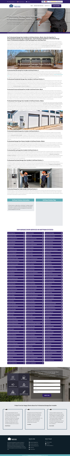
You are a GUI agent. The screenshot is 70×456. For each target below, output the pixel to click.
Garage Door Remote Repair (30, 311)
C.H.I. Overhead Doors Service (12, 249)
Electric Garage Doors (11, 274)
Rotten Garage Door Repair (49, 325)
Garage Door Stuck (29, 345)
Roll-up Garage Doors (48, 314)
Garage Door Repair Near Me (30, 317)
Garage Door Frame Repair (12, 348)
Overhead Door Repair (48, 291)
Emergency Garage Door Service (13, 277)
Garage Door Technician (30, 348)
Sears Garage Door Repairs (49, 331)
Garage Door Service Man (30, 328)
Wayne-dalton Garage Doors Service (51, 351)
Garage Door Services (38, 5)
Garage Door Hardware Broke (12, 362)
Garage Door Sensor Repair (30, 325)
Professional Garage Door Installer (50, 303)
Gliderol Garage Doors (48, 263)
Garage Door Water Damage (49, 232)
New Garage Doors (48, 286)
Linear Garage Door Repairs (49, 277)
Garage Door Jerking (29, 255)
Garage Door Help (29, 235)
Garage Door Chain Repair (12, 308)
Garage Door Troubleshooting (31, 362)
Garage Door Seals (11, 314)
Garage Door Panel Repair (30, 300)
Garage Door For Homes (11, 339)
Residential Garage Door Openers (50, 308)
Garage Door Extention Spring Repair (13, 331)
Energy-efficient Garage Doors (12, 280)
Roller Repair (47, 317)
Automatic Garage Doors (34, 443)
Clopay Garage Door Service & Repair (13, 260)
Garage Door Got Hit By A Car (12, 353)
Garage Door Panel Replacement (31, 297)
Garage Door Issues (29, 252)
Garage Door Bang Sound (12, 291)
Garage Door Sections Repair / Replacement (33, 322)
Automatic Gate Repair (11, 243)
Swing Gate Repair (48, 345)
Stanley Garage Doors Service (49, 339)
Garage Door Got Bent (11, 351)
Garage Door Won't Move (49, 243)
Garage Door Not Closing (30, 274)
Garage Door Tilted (29, 351)
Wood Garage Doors (48, 356)
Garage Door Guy (10, 356)
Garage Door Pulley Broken (30, 305)
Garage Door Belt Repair (11, 297)
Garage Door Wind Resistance (50, 238)
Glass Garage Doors (48, 260)
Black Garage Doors (11, 246)
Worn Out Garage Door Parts (49, 359)
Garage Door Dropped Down (12, 317)
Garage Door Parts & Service (30, 303)
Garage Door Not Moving (30, 277)
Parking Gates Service (48, 300)
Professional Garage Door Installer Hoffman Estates (18, 33)
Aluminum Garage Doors (11, 232)
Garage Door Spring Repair (30, 334)
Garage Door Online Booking (30, 283)
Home (32, 5)
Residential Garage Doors (49, 311)
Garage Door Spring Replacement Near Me (33, 339)
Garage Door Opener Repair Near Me (32, 294)
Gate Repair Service (48, 255)
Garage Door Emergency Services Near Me (14, 325)
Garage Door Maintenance (30, 266)
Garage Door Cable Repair (12, 303)
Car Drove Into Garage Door (12, 252)
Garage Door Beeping (11, 294)
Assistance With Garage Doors (12, 238)
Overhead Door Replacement (49, 294)
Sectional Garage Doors (49, 334)
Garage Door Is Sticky (29, 249)
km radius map (49, 213)
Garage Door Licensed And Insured (31, 257)
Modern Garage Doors (48, 283)
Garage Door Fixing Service (12, 334)
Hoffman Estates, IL (11, 1)
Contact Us (47, 5)
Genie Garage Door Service (49, 257)
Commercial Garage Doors (12, 266)
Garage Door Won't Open (49, 246)
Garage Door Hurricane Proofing (31, 238)
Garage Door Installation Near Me (31, 243)
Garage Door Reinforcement (30, 308)
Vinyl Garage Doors (48, 348)
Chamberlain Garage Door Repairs (13, 257)
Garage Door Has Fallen (30, 232)
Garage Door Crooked (11, 311)
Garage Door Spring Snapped (30, 342)
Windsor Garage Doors (48, 353)
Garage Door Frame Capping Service (13, 345)
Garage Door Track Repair (30, 359)
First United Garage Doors (12, 286)
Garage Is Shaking (48, 252)
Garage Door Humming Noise (12, 359)
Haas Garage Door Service (49, 266)
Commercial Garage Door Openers (13, 263)
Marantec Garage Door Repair (49, 280)
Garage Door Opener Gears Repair (31, 286)
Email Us (28, 1)
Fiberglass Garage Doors (11, 283)
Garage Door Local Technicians (31, 260)
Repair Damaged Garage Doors (50, 305)
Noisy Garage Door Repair (30, 269)
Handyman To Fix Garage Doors (50, 269)
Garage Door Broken (11, 300)
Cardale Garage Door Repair (12, 255)
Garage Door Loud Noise (30, 263)
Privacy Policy (32, 448)
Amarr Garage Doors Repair (12, 235)
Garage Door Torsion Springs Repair (32, 356)
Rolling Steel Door (48, 322)
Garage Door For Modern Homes (13, 342)
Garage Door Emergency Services (13, 322)
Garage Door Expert (11, 328)
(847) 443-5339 (56, 5)
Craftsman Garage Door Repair (12, 269)
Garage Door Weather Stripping (50, 235)
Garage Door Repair (29, 314)
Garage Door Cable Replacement (13, 305)
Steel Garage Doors (48, 342)
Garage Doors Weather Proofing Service (51, 249)
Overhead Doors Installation (49, 297)
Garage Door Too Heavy (30, 353)
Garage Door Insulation (30, 246)
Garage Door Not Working (30, 280)
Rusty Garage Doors (48, 328)
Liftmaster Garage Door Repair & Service (51, 274)
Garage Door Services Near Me (31, 331)
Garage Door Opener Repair (30, 291)
